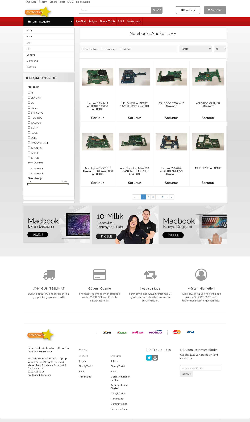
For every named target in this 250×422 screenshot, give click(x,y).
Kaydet (186, 373)
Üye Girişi (31, 1)
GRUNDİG (36, 147)
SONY (34, 127)
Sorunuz (97, 118)
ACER (34, 107)
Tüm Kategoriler (50, 21)
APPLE (35, 152)
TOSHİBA (36, 117)
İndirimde (127, 49)
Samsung (32, 60)
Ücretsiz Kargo (91, 49)
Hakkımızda (83, 1)
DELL (34, 137)
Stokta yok (37, 173)
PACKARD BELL (39, 142)
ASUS (34, 132)
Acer (29, 30)
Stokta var (37, 168)
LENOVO (36, 97)
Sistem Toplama (119, 409)
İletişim (43, 1)
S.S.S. (70, 1)
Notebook (139, 33)
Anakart (159, 33)
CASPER (36, 122)
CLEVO (35, 157)
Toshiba (31, 66)
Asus (29, 36)
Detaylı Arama (118, 393)
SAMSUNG (37, 112)
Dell (29, 42)
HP (28, 48)
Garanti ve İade (119, 403)
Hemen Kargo (110, 49)
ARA (156, 10)
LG (32, 102)
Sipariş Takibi (57, 1)
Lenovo (31, 54)
